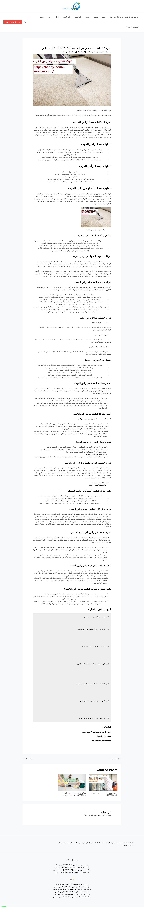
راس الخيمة (72, 17)
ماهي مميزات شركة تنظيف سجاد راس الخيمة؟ (79, 578)
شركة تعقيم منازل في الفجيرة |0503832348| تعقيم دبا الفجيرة (72, 860)
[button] (25, 17)
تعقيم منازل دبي (39, 17)
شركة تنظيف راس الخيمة (99, 473)
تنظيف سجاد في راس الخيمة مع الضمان (84, 522)
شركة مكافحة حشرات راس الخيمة (96, 444)
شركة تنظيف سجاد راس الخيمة (84, 111)
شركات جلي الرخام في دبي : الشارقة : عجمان (124, 17)
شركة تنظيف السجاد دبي (91, 607)
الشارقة (98, 17)
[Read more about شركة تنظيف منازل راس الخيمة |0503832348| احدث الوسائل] (72, 773)
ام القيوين (82, 17)
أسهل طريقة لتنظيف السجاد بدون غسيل (94, 721)
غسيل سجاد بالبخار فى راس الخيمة (87, 431)
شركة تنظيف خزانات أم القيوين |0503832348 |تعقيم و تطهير (72, 858)
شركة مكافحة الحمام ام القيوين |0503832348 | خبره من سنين (72, 887)
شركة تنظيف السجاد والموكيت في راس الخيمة (79, 452)
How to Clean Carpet (100, 730)
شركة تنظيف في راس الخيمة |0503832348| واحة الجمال (84, 42)
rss (71, 869)
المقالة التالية (28, 749)
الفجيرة (90, 17)
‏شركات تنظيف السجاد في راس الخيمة (85, 246)
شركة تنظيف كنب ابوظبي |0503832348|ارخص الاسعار (72, 863)
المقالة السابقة (115, 749)
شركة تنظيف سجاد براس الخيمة (89, 307)
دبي (57, 17)
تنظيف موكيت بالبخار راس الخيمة (88, 225)
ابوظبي (63, 17)
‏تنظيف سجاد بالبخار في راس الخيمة (80, 178)
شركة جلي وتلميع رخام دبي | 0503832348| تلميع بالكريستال (72, 884)
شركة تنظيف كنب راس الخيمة (97, 475)
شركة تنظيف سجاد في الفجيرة (86, 708)
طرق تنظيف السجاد (103, 726)
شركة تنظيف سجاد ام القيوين (85, 654)
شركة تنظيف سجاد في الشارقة (86, 619)
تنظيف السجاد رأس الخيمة (88, 156)
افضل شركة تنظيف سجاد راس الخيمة (86, 403)
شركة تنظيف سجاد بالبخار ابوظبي (85, 674)
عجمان (50, 17)
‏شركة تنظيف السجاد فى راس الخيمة (86, 272)
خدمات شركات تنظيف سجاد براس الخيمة (83, 499)
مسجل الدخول (97, 806)
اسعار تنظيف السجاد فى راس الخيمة (86, 373)
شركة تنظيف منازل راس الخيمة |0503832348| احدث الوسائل (73, 784)
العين (105, 17)
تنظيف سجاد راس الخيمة (89, 134)
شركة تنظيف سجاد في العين (89, 691)
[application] (34, 17)
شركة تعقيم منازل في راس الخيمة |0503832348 (106, 784)
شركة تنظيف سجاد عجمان (88, 637)
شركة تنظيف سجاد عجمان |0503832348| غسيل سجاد (72, 855)
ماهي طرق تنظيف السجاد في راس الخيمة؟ (82, 480)
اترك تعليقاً (108, 42)
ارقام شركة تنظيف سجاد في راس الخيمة (83, 555)
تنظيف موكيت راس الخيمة (93, 350)
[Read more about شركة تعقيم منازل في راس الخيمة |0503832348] (103, 773)
